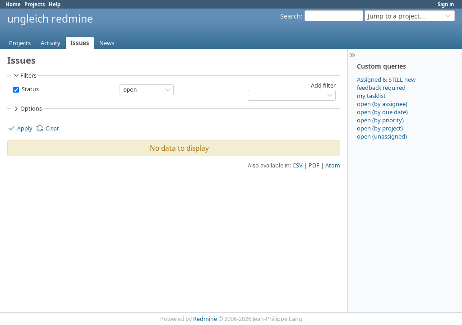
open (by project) (380, 128)
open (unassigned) (382, 136)
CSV (297, 165)
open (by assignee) (382, 104)
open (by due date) (382, 112)
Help (54, 4)
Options (27, 109)
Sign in (446, 4)
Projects (34, 4)
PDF (314, 165)
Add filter (323, 85)
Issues (79, 43)
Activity (50, 43)
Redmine (205, 319)
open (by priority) (380, 120)
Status (29, 89)
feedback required (381, 88)
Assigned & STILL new (386, 79)
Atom (332, 165)
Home (13, 4)
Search (290, 16)
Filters (24, 75)
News (106, 43)
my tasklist (371, 96)
